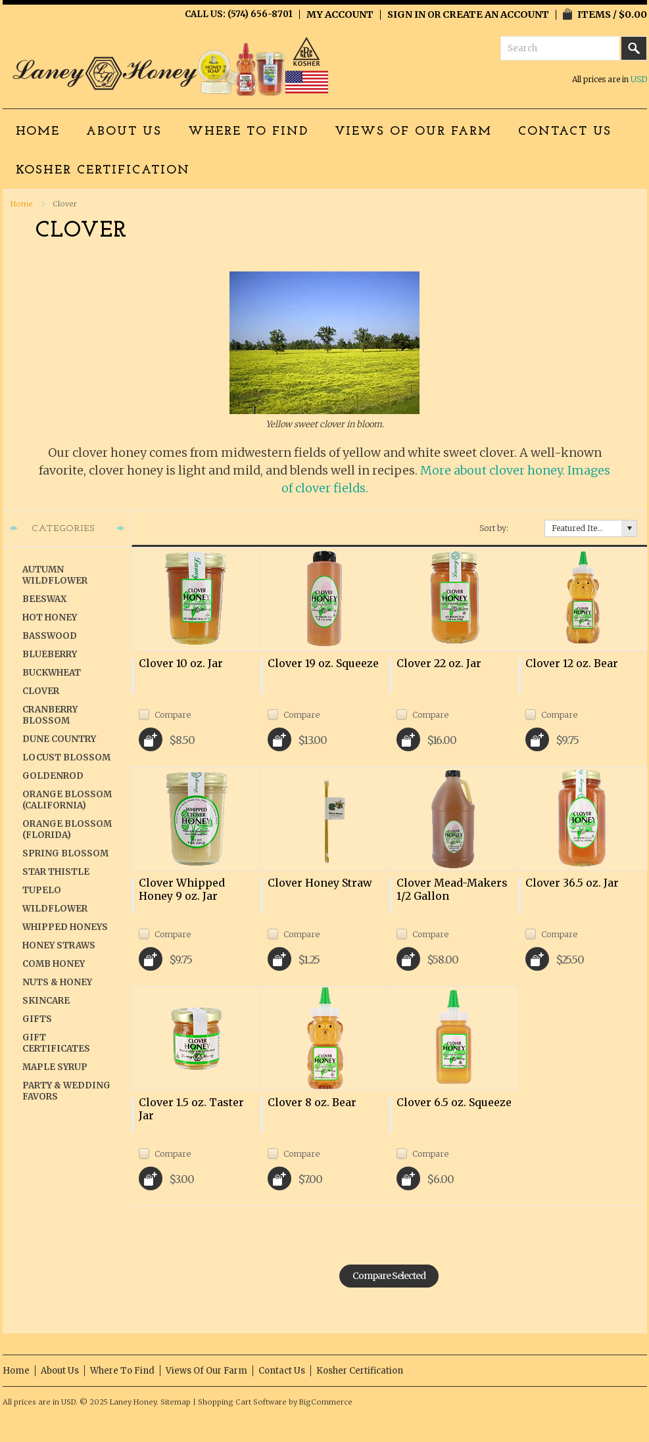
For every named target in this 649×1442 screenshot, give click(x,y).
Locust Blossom (66, 757)
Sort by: (493, 528)
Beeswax (44, 599)
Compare (173, 715)
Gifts (37, 1019)
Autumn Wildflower (54, 575)
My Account (339, 14)
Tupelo (41, 890)
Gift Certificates (56, 1043)
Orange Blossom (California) (67, 800)
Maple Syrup (54, 1067)
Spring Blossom (65, 853)
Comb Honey (53, 963)
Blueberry (49, 654)
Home (22, 203)
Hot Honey (49, 617)
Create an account (496, 14)
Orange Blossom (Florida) (67, 829)
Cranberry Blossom (50, 715)
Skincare (46, 1000)
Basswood (49, 635)
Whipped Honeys (65, 927)
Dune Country (59, 739)
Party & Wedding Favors (66, 1091)
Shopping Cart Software (242, 1402)
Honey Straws (58, 945)
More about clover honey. (492, 470)
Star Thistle (55, 871)
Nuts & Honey (57, 982)
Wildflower (54, 908)
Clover (40, 691)
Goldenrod (53, 775)
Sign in (406, 14)
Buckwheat (51, 672)
